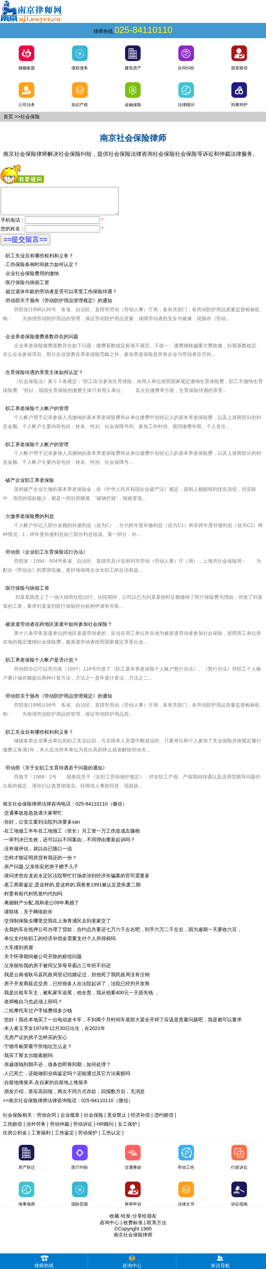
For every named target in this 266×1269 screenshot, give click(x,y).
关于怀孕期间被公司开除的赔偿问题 (43, 961)
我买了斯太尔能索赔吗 (28, 1060)
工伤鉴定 (64, 1138)
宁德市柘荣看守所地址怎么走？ (38, 1051)
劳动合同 (46, 1120)
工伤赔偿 (12, 1129)
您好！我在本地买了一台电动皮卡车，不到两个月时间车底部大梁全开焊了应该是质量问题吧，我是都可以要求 (123, 1025)
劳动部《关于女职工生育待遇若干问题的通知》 (56, 773)
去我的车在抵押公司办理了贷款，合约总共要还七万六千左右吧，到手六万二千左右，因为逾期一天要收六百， (123, 934)
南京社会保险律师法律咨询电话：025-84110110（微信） (65, 809)
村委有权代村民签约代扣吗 (33, 899)
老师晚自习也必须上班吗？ (33, 1007)
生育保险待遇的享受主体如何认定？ (133, 386)
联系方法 (156, 1227)
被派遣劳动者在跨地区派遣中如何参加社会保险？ (59, 629)
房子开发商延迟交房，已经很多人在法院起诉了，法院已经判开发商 (77, 988)
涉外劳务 (36, 1129)
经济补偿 (140, 1120)
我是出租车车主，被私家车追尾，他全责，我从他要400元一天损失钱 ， (81, 997)
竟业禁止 (116, 1120)
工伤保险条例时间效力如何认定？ (42, 269)
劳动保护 (87, 1138)
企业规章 (70, 1120)
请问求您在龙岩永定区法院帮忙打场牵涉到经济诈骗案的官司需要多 (77, 881)
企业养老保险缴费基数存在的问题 (132, 351)
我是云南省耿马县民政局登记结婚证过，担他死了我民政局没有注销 (77, 979)
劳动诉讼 (82, 1129)
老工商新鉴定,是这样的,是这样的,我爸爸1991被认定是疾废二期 (72, 890)
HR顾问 (105, 1129)
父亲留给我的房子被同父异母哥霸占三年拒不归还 (57, 970)
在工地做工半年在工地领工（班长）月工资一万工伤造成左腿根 (72, 836)
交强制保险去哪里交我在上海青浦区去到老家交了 (57, 926)
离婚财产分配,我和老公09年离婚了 (41, 908)
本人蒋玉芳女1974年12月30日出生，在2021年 (54, 1033)
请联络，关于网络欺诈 (28, 917)
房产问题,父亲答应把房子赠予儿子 (41, 872)
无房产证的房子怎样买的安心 (35, 1042)
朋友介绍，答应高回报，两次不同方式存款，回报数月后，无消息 (74, 1096)
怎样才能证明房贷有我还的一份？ (40, 863)
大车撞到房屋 (18, 952)
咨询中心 (109, 1227)
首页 (8, 116)
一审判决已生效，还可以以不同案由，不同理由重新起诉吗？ (69, 845)
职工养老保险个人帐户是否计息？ (42, 665)
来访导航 (220, 1260)
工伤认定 (111, 1138)
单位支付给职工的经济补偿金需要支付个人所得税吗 (60, 943)
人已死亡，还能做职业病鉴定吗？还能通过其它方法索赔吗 (67, 1078)
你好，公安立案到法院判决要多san (42, 827)
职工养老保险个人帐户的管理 (132, 422)
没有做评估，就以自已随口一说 (38, 854)
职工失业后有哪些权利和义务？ (39, 261)
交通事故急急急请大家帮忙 (33, 818)
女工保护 (127, 1129)
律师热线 (44, 1260)
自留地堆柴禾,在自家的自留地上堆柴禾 (46, 1087)
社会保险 (93, 1120)
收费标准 (133, 1227)
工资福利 (41, 1138)
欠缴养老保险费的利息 (30, 521)
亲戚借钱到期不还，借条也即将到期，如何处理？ (57, 1069)
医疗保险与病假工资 (27, 287)
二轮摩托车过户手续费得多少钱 (38, 1016)
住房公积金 (15, 1138)
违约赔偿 (164, 1120)
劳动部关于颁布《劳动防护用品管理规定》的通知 (131, 314)
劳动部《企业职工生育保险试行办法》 (47, 557)
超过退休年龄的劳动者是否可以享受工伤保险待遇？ (61, 296)
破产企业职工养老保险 (30, 485)
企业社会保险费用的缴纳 (32, 278)
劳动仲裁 (59, 1129)
